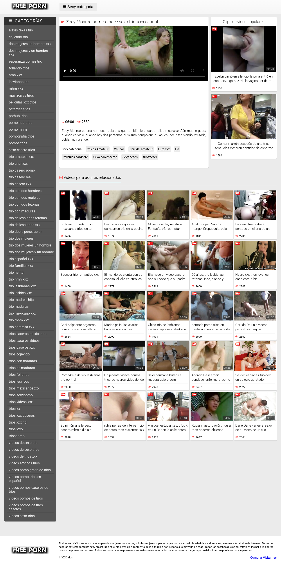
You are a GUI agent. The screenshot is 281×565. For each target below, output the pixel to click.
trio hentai (16, 272)
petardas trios (19, 109)
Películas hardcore (75, 157)
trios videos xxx (21, 402)
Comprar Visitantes (263, 557)
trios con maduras (23, 361)
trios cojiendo (19, 354)
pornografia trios (21, 136)
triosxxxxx (150, 157)
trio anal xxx (18, 163)
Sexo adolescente (105, 157)
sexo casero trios (22, 150)
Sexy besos (130, 157)
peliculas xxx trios (22, 102)
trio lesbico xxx (20, 293)
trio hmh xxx (18, 279)
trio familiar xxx (21, 266)
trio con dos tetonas (24, 204)
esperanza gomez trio (25, 61)
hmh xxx (15, 75)
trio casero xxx (20, 184)
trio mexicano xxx (22, 313)
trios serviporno (21, 395)
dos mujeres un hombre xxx (30, 44)
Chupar (119, 149)
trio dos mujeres (21, 238)
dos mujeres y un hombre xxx (28, 53)
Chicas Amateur (97, 149)
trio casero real (20, 177)
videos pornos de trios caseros (26, 507)
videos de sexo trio (23, 443)
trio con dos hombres (25, 191)
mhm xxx (16, 89)
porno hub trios (20, 123)
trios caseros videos (24, 341)
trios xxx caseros (22, 415)
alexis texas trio (21, 30)
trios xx (14, 409)
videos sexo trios (22, 516)
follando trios (19, 68)
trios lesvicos (19, 381)
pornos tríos (18, 143)
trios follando (19, 375)
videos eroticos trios (24, 463)
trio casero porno (22, 170)
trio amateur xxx (21, 157)
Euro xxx (164, 149)
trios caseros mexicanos (27, 334)
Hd (177, 149)
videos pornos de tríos (26, 498)
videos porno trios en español (25, 479)
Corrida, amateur (141, 149)
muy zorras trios (21, 95)
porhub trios (18, 116)
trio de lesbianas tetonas (28, 218)
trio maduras (19, 306)
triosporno (17, 436)
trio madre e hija (21, 300)
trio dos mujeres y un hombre (31, 252)
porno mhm (18, 129)
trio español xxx (21, 259)
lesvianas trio (19, 82)
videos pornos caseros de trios (28, 489)
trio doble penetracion (25, 232)
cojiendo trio (18, 37)
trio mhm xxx (19, 320)
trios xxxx (16, 429)
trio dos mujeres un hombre (30, 245)
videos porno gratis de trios (30, 470)
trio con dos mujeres (24, 198)
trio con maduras (22, 211)
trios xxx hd (18, 422)
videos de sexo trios (24, 449)
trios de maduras (22, 368)
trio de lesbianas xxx (24, 225)
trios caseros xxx (22, 347)
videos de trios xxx (23, 456)
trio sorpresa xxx (21, 327)
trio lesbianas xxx (22, 286)
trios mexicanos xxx (24, 388)
